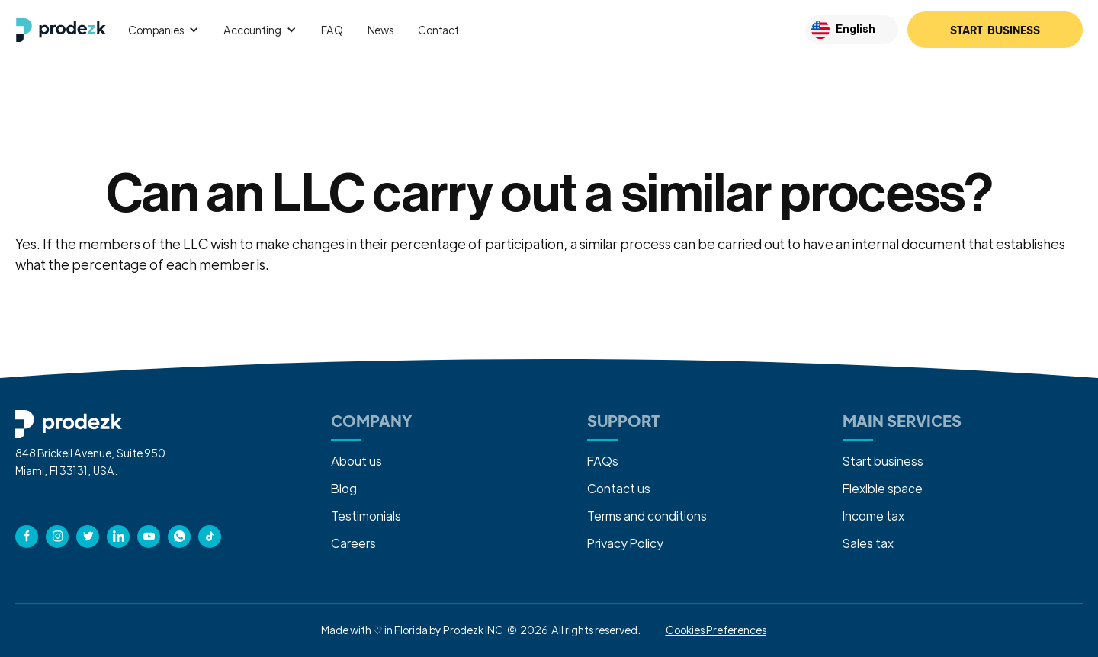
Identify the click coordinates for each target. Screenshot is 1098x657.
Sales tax (868, 543)
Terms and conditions (647, 516)
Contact (438, 30)
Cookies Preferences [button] (716, 629)
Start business (883, 461)
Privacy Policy (625, 543)
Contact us (618, 488)
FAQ (332, 30)
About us (356, 461)
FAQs (602, 461)
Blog (344, 488)
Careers (353, 543)
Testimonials (366, 516)
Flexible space (883, 488)
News (380, 30)
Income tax (873, 516)
